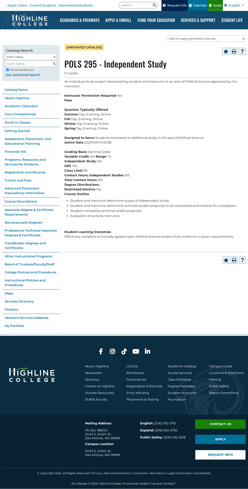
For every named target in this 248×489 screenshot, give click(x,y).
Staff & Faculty (96, 400)
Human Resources (99, 393)
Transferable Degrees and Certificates (25, 246)
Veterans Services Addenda (27, 318)
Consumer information (149, 473)
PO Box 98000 (96, 430)
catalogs (81, 483)
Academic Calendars (21, 106)
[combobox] (206, 39)
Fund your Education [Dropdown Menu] (156, 20)
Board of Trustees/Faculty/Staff (29, 264)
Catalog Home (16, 90)
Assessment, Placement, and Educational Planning (28, 141)
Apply (215, 5)
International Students (75, 5)
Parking (215, 380)
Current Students (43, 5)
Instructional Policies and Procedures (25, 283)
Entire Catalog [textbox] (15, 57)
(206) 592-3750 (166, 430)
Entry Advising (137, 393)
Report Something (223, 393)
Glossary (11, 309)
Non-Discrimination (117, 473)
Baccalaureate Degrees (23, 223)
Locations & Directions (226, 373)
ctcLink (132, 366)
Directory (92, 380)
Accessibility (202, 473)
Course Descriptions (21, 201)
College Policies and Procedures (30, 272)
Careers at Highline (100, 386)
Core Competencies (20, 114)
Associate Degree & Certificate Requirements (29, 212)
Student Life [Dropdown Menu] (232, 20)
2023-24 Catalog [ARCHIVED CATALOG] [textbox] (192, 38)
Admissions (135, 373)
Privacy (97, 473)
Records (155, 386)
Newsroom (93, 373)
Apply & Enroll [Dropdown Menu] (118, 20)
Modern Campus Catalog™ (157, 483)
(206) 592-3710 (165, 423)
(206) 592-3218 (174, 437)
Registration (135, 386)
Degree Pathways (181, 386)
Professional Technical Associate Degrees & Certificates (31, 233)
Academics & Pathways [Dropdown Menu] (79, 20)
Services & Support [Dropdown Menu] (198, 20)
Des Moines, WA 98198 (102, 438)
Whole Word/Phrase (22, 70)
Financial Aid (15, 152)
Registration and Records (25, 172)
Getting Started (17, 131)
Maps (9, 293)
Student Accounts (182, 393)
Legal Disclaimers (179, 473)
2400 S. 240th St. (98, 434)
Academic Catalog (182, 366)
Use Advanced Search (22, 75)
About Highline (17, 98)
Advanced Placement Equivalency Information (24, 191)
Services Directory (19, 301)
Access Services (180, 373)
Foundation (177, 400)
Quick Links (16, 5)
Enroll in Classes (18, 123)
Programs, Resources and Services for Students (25, 162)
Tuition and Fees (18, 180)
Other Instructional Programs (28, 256)
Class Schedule (179, 380)
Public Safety (219, 386)
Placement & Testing (142, 400)
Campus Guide (220, 366)
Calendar (198, 5)
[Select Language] (236, 5)
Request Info (175, 5)
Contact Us (220, 424)
